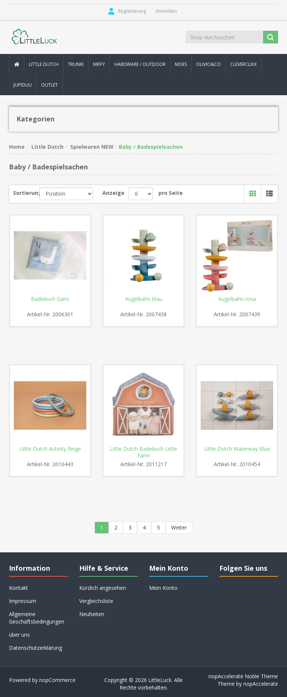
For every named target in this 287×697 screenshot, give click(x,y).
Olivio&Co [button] (208, 64)
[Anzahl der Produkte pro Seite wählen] (141, 193)
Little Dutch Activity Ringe (50, 449)
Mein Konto (163, 587)
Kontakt (18, 587)
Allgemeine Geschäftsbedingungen (36, 617)
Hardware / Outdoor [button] (140, 64)
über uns (19, 634)
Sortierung (26, 192)
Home (17, 146)
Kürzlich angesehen (102, 587)
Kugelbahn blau (143, 299)
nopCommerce (57, 680)
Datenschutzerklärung (35, 647)
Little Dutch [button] (44, 64)
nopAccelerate (260, 683)
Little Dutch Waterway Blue (237, 449)
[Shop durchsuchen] (225, 37)
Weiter (179, 527)
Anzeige (113, 192)
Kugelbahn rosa (237, 299)
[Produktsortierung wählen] (66, 193)
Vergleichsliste (96, 600)
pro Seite (170, 192)
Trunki (76, 64)
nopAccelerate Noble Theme (243, 676)
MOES (181, 64)
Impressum (22, 600)
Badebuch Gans (50, 299)
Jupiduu (22, 85)
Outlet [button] (49, 85)
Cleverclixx (243, 64)
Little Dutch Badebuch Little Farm (143, 452)
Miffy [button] (99, 64)
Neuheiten (91, 614)
